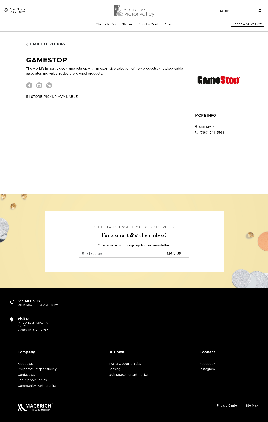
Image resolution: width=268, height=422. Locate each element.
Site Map (251, 405)
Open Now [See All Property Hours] (17, 9)
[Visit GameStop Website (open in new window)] (49, 85)
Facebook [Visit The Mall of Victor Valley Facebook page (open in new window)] (208, 363)
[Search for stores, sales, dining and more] (237, 11)
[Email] (119, 254)
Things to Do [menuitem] (106, 24)
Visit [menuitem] (168, 24)
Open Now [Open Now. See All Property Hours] (25, 305)
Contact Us (26, 374)
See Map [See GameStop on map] (206, 126)
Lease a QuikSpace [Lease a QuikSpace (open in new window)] (247, 24)
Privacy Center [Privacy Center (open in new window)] (227, 405)
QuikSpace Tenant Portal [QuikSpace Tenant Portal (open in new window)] (128, 374)
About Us (25, 363)
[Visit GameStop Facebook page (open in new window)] (29, 85)
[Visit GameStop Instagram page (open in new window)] (39, 85)
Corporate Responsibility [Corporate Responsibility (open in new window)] (37, 369)
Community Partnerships (37, 385)
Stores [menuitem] (127, 24)
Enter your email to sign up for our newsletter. (134, 245)
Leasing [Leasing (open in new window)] (114, 369)
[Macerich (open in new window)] (35, 407)
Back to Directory (46, 44)
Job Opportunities (32, 380)
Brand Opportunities (124, 363)
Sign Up (174, 253)
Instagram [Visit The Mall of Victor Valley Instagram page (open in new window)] (207, 369)
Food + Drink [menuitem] (148, 24)
